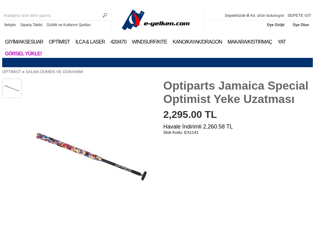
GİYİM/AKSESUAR (24, 41)
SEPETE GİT (299, 15)
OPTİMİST (59, 41)
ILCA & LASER (90, 41)
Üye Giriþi (276, 25)
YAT (282, 41)
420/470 (118, 41)
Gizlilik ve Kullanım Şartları (69, 25)
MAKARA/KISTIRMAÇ (250, 41)
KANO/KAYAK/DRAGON (197, 41)
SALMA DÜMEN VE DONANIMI (54, 71)
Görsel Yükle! (23, 53)
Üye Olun (301, 25)
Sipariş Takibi (31, 25)
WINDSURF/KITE (149, 41)
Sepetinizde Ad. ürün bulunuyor (255, 15)
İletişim (10, 25)
